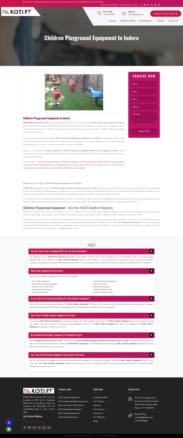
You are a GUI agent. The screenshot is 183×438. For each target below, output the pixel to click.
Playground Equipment (53, 151)
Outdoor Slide (90, 165)
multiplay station (66, 228)
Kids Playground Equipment (70, 409)
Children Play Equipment (33, 422)
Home (112, 21)
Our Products (145, 21)
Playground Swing (30, 165)
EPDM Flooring (69, 168)
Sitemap (160, 21)
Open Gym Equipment (88, 162)
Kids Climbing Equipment (69, 413)
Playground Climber (46, 165)
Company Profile (127, 21)
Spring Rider (80, 168)
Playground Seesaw (118, 162)
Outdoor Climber (117, 165)
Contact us (173, 21)
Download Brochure (166, 13)
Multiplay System (29, 168)
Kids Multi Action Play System (71, 405)
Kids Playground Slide (63, 165)
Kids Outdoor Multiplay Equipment (73, 401)
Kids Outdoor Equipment (69, 397)
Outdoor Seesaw (103, 165)
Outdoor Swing (78, 165)
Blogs (95, 421)
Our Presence (98, 409)
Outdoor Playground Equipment (49, 162)
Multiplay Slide (56, 168)
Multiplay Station (43, 168)
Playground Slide (103, 162)
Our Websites (99, 417)
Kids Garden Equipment (68, 417)
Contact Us (98, 413)
